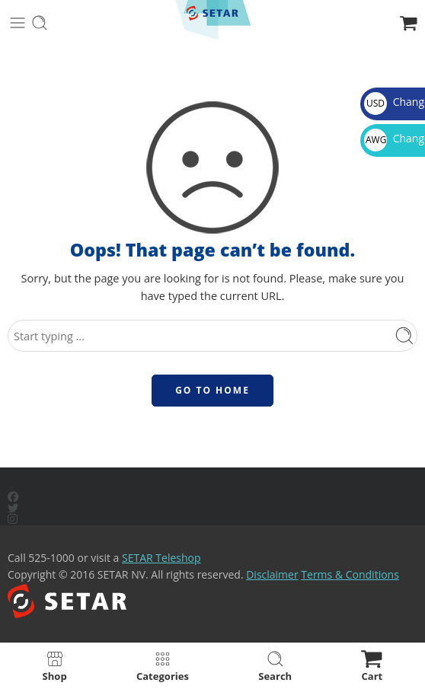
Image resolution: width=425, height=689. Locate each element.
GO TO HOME (212, 390)
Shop (55, 665)
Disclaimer (272, 574)
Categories (162, 665)
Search (275, 665)
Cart (371, 665)
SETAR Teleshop (161, 557)
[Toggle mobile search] (39, 22)
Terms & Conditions (350, 574)
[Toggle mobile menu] (17, 23)
